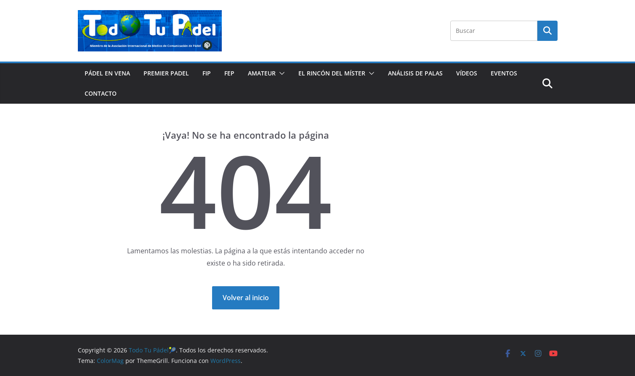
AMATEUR (262, 73)
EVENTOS (504, 73)
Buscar (547, 30)
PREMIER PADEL (166, 73)
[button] (280, 73)
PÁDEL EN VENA (107, 73)
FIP (206, 73)
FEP (229, 73)
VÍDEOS (466, 73)
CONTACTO (101, 93)
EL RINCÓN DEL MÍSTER (331, 73)
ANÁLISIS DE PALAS (415, 73)
